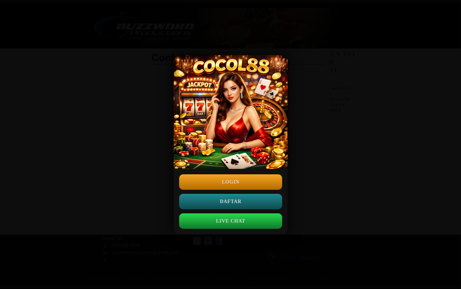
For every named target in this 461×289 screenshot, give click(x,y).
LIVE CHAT (230, 221)
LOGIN (230, 182)
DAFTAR (230, 201)
